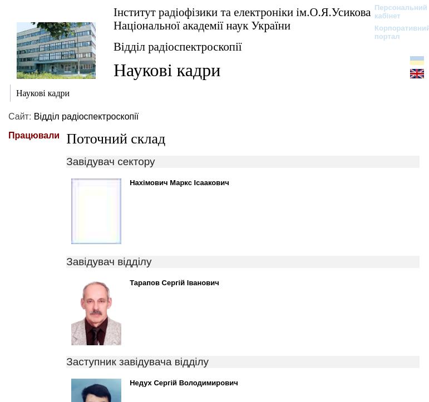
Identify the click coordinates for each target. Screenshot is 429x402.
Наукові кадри (167, 70)
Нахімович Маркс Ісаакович (179, 182)
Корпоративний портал (395, 32)
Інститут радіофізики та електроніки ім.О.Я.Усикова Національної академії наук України (242, 19)
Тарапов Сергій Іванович (174, 283)
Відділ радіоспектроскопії (178, 46)
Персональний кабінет (395, 11)
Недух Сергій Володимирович (184, 383)
